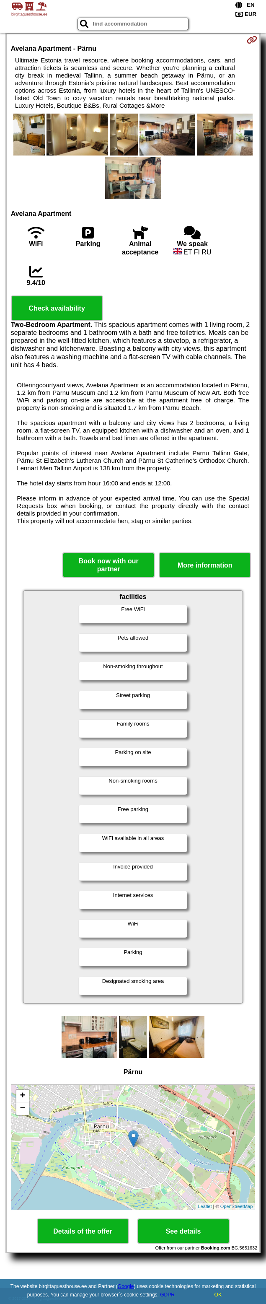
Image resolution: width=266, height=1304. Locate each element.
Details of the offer (82, 1231)
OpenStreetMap (236, 1206)
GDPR (167, 1295)
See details (183, 1231)
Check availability (57, 308)
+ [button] (23, 1096)
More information (205, 565)
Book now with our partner (109, 565)
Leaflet (205, 1206)
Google (126, 1286)
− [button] (23, 1108)
